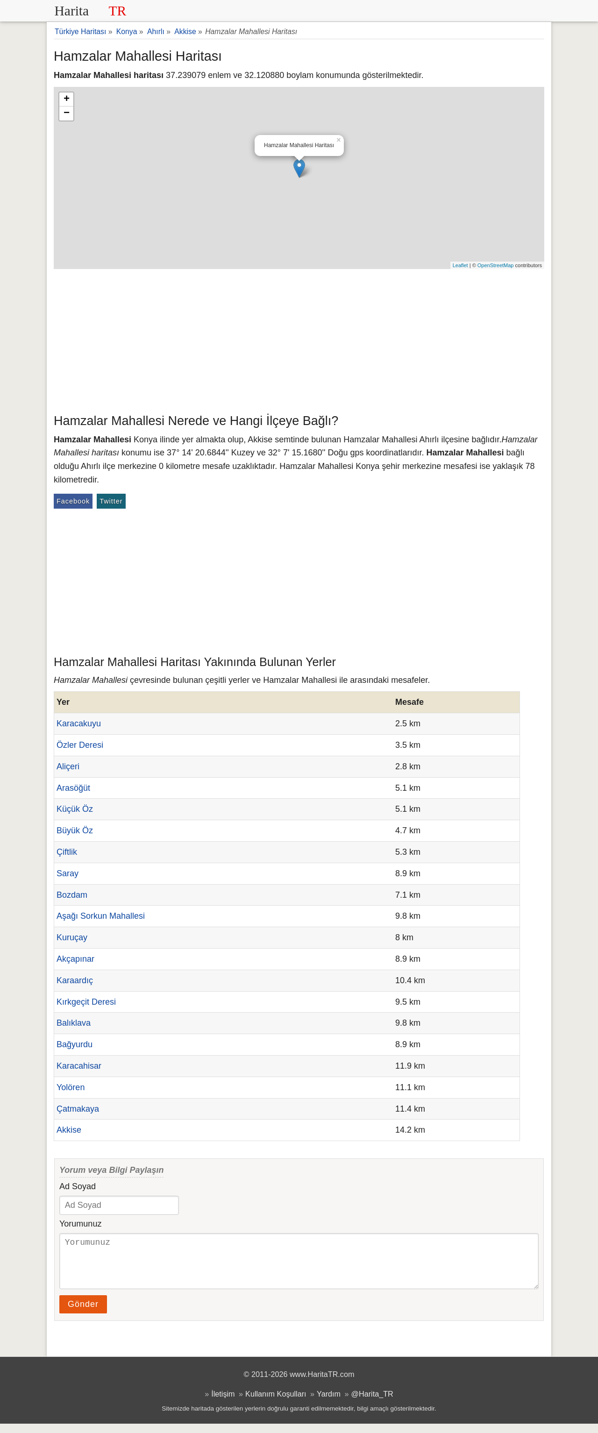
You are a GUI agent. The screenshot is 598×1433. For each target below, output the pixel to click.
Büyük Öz (75, 830)
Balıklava (74, 1023)
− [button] (67, 113)
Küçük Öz (75, 809)
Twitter (111, 501)
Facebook (73, 501)
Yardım (329, 1403)
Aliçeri (68, 766)
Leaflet (460, 265)
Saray (67, 873)
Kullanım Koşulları (275, 1403)
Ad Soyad (77, 1186)
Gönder (83, 1313)
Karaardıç (75, 980)
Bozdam (72, 895)
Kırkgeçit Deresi (86, 1002)
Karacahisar (79, 1066)
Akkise (69, 1130)
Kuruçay (72, 937)
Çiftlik (67, 852)
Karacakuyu (79, 723)
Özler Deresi (80, 745)
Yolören (71, 1087)
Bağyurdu (75, 1044)
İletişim (223, 1403)
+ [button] (67, 99)
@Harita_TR (372, 1403)
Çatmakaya (78, 1109)
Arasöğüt (73, 788)
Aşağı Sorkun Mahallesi (101, 916)
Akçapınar (75, 959)
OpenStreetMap (495, 265)
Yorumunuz (80, 1223)
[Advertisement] (299, 339)
